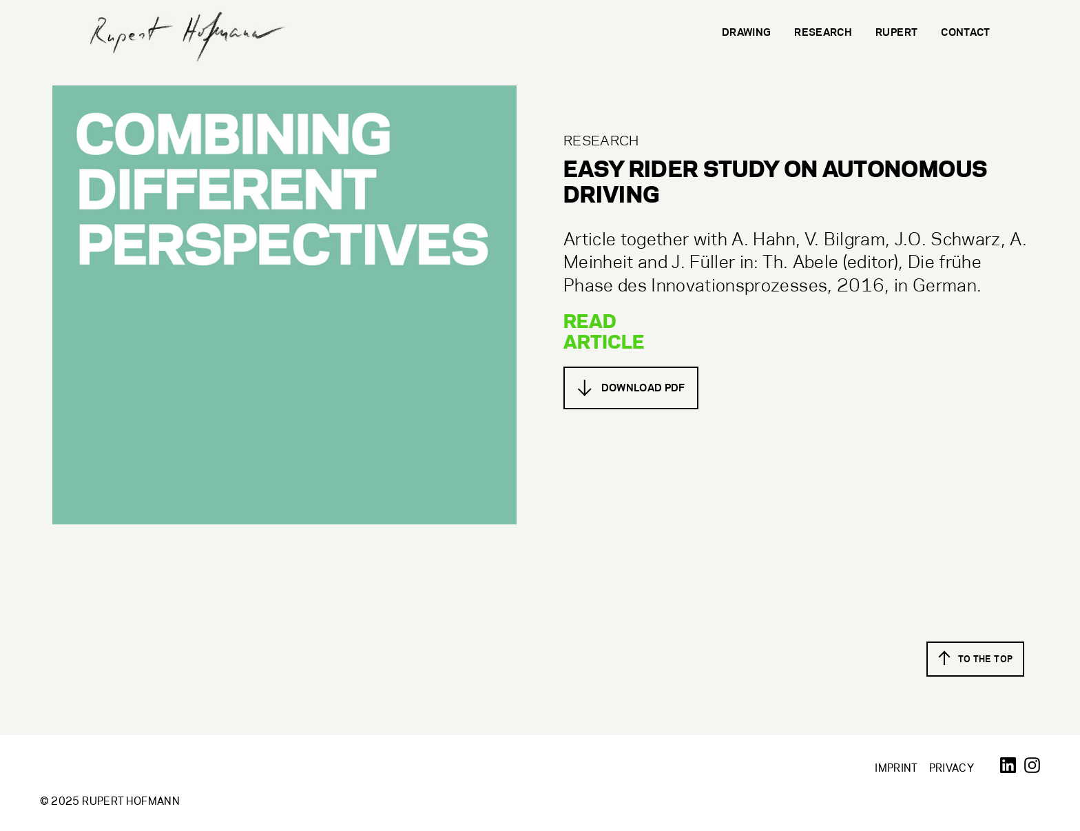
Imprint (896, 767)
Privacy (951, 767)
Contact (965, 32)
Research (823, 32)
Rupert (896, 32)
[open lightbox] (284, 304)
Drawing (746, 32)
